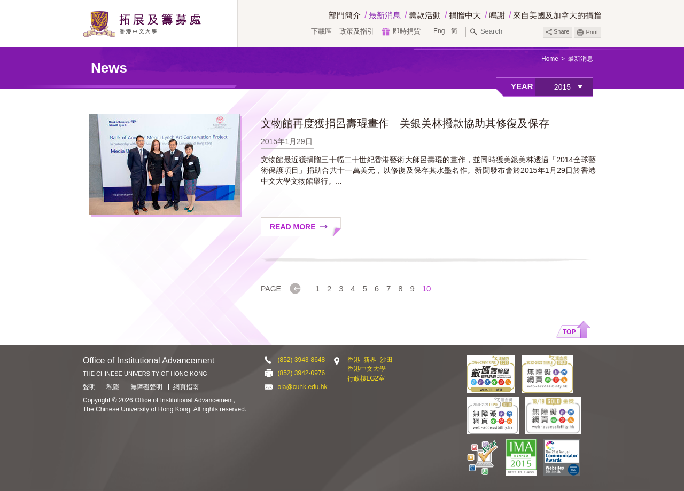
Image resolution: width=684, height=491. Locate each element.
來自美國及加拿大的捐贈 (557, 15)
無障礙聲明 (146, 387)
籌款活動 (425, 15)
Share (557, 31)
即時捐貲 (407, 31)
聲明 (89, 387)
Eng (439, 31)
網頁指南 (186, 387)
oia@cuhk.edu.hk (303, 387)
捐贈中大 (465, 15)
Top (569, 332)
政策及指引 (356, 31)
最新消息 (385, 15)
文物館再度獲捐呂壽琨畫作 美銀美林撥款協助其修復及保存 (405, 123)
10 (426, 288)
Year (522, 86)
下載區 (321, 31)
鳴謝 (497, 15)
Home (549, 58)
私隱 (112, 387)
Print (592, 32)
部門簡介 (345, 15)
